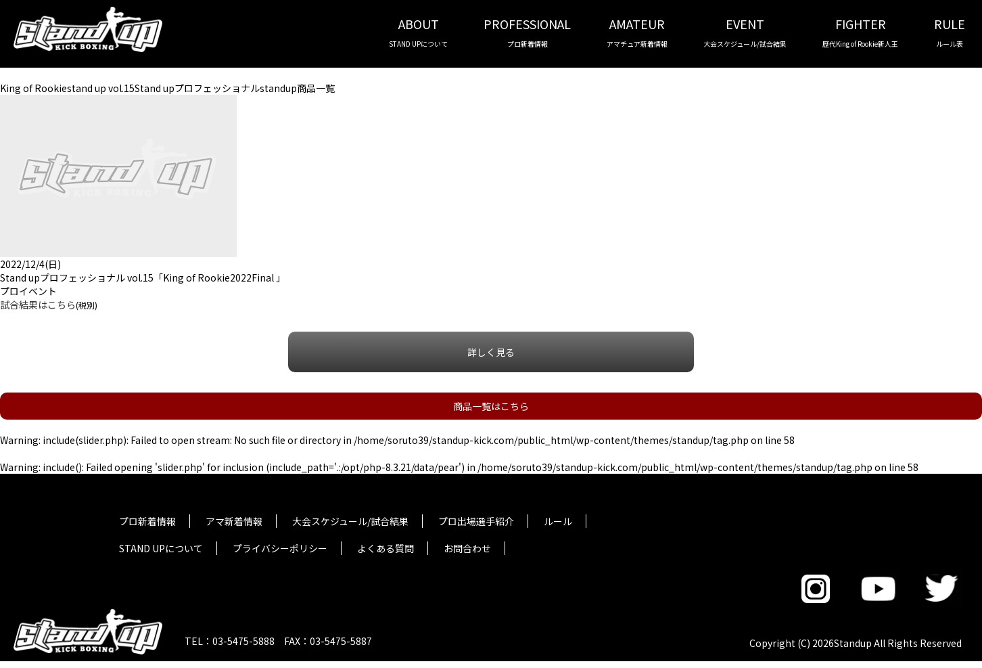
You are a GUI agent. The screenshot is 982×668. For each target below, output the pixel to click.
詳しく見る (491, 352)
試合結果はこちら (38, 304)
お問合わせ (467, 548)
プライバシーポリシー (280, 548)
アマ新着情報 (234, 521)
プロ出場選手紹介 (476, 521)
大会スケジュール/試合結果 (350, 521)
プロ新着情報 (147, 521)
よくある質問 (385, 548)
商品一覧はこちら (491, 406)
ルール (558, 521)
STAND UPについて (161, 548)
